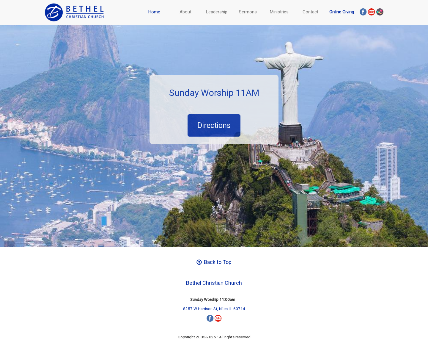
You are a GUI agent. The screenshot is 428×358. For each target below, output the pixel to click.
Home (154, 12)
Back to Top (214, 262)
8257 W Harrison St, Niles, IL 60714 (214, 308)
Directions (214, 125)
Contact (310, 12)
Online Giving (341, 12)
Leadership (216, 12)
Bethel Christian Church (214, 283)
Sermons (248, 12)
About (185, 12)
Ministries (279, 12)
